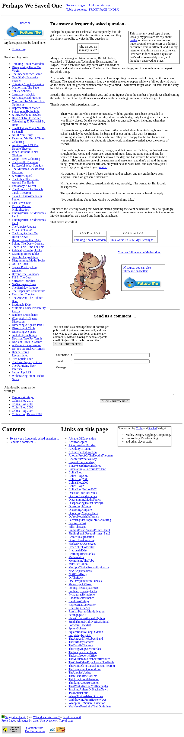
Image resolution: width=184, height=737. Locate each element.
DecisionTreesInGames (82, 496)
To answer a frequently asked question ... (34, 438)
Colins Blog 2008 (22, 407)
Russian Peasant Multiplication (21, 208)
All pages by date (27, 720)
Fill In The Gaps (22, 277)
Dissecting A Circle (23, 328)
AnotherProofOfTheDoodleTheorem (90, 455)
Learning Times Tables (25, 253)
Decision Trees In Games (27, 341)
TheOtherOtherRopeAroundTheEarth (91, 662)
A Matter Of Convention (26, 345)
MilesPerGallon (77, 564)
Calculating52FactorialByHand (87, 469)
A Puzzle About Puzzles (26, 114)
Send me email (72, 717)
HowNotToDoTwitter (81, 547)
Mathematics (76, 557)
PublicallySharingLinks (82, 591)
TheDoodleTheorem (80, 645)
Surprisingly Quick (23, 94)
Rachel (152, 428)
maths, (134, 40)
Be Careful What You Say (27, 165)
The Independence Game (27, 74)
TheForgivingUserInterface (84, 648)
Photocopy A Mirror (24, 185)
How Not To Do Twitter (26, 118)
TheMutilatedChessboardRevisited (89, 659)
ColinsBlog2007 (78, 475)
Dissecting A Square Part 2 (28, 324)
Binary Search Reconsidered (20, 353)
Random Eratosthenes (25, 314)
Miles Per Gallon (22, 230)
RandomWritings (78, 601)
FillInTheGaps (77, 526)
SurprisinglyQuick (79, 635)
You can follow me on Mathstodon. (140, 252)
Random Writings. (23, 397)
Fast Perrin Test (21, 202)
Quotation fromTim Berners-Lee (35, 729)
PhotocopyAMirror (80, 584)
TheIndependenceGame (82, 652)
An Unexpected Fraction (26, 97)
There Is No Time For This (28, 246)
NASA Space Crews (24, 284)
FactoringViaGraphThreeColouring (89, 519)
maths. (103, 167)
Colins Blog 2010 (22, 400)
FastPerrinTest (77, 523)
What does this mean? (46, 717)
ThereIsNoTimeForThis (82, 675)
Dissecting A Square (24, 331)
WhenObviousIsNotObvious (85, 696)
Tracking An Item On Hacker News (25, 235)
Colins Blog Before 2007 (27, 414)
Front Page (8, 720)
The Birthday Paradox (25, 287)
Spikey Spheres (21, 91)
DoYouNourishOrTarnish (83, 516)
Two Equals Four (22, 358)
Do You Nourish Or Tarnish (28, 348)
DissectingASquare (80, 509)
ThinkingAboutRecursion (83, 682)
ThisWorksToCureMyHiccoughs (88, 686)
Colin (139, 428)
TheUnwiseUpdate (79, 672)
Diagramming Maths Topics (29, 260)
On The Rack (20, 263)
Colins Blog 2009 (22, 404)
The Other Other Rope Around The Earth (25, 180)
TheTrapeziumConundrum (84, 669)
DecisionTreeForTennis (82, 492)
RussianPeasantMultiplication (86, 611)
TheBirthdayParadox (81, 642)
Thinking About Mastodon (28, 63)
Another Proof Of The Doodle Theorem (25, 147)
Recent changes (75, 5)
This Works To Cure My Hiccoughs (132, 240)
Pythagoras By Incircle (26, 111)
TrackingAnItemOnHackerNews (88, 689)
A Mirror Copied (22, 175)
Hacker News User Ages (26, 240)
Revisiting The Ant (23, 294)
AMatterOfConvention (82, 438)
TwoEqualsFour (78, 692)
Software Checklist (23, 280)
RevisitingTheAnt (79, 608)
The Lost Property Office (27, 362)
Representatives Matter (26, 107)
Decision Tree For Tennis (27, 338)
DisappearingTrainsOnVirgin (85, 503)
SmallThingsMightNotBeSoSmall (88, 621)
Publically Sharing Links (27, 250)
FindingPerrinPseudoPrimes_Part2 (89, 533)
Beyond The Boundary (25, 274)
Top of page (66, 720)
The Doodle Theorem (25, 162)
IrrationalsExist (77, 550)
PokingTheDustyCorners (83, 587)
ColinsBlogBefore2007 (82, 489)
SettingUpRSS (77, 614)
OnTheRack (75, 577)
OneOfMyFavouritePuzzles (85, 581)
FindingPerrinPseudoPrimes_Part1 (89, 530)
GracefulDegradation (81, 536)
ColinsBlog (75, 472)
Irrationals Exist (21, 304)
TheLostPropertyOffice (82, 655)
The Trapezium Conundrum (28, 291)
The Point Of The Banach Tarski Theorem (27, 191)
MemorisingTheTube (81, 560)
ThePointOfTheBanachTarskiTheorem (91, 665)
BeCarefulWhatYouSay (82, 458)
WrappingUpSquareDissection (86, 703)
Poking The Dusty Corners (28, 243)
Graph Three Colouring (26, 158)
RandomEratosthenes (81, 597)
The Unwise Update (24, 226)
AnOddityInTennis (79, 448)
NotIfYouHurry (77, 574)
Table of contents (76, 9)
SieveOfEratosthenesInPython (86, 618)
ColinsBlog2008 (78, 479)
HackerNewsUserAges (82, 543)
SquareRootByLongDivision (85, 631)
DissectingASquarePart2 (83, 513)
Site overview (48, 720)
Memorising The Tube (25, 87)
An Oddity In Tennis (24, 335)
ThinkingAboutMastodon (83, 679)
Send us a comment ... (23, 441)
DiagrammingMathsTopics (84, 499)
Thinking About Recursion (28, 84)
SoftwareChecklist (79, 625)
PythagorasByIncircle (81, 594)
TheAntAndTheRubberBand (85, 638)
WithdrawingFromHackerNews (87, 699)
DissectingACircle (79, 506)
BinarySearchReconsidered (84, 465)
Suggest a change (15, 717)
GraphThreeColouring (81, 540)
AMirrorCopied (77, 441)
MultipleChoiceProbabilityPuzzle (88, 567)
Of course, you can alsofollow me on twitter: (137, 269)
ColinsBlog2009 (78, 482)
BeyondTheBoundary (81, 462)
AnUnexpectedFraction (82, 452)
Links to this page (99, 5)
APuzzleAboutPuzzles (81, 445)
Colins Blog (19, 49)
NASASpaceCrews (80, 570)
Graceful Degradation (25, 257)
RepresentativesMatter (82, 604)
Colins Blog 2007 (22, 410)
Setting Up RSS (21, 372)
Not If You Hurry (22, 135)
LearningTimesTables (81, 553)
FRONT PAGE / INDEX (104, 9)
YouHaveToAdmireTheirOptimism (89, 706)
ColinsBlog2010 (78, 486)
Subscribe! (25, 22)
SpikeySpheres (77, 628)
